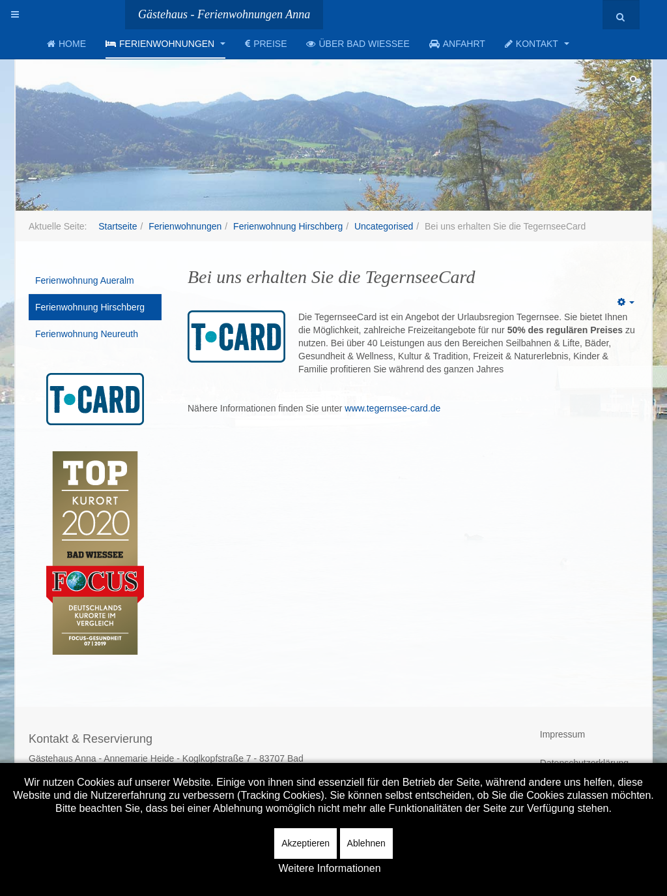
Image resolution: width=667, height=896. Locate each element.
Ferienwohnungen (165, 43)
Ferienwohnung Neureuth (86, 334)
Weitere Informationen (329, 868)
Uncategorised (383, 226)
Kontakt (537, 43)
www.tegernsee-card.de (392, 408)
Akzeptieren (305, 843)
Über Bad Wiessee (357, 43)
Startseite (117, 226)
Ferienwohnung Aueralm (84, 280)
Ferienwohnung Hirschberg (288, 226)
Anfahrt (457, 43)
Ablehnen (366, 843)
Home (66, 43)
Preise (266, 43)
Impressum (562, 734)
